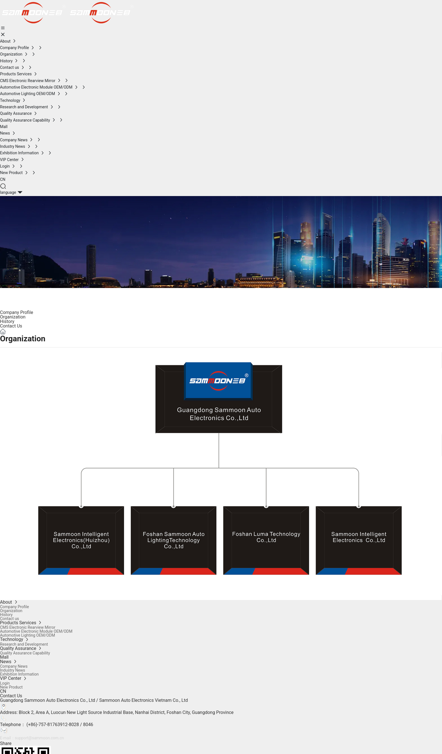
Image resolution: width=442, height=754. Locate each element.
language (8, 192)
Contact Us (11, 326)
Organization (12, 317)
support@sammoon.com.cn (39, 738)
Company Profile (16, 312)
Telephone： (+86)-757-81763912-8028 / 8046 (46, 724)
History (7, 321)
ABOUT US (26, 294)
